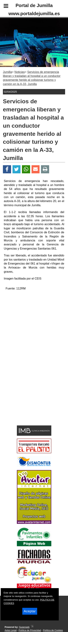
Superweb (24, 627)
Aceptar (30, 611)
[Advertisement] (28, 398)
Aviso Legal (11, 630)
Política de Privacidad (30, 630)
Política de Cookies (53, 630)
